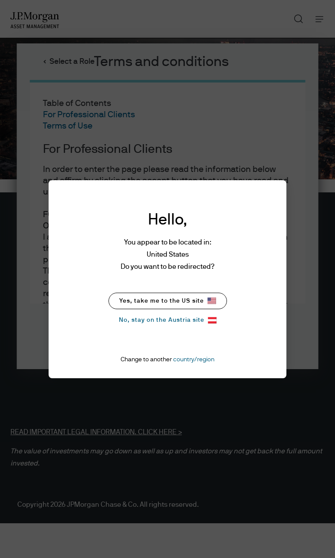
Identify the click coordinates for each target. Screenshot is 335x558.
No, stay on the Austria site (168, 320)
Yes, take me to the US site (167, 300)
